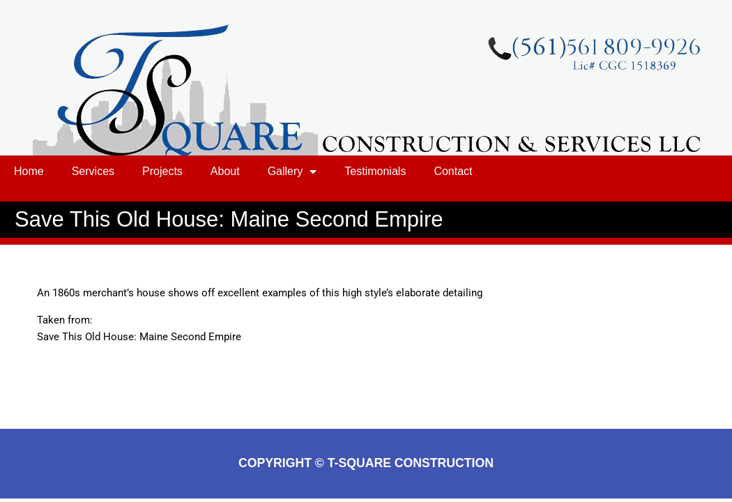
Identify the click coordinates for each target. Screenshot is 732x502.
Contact (453, 171)
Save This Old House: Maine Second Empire (139, 336)
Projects (162, 171)
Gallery (292, 171)
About (225, 171)
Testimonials (375, 171)
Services (93, 171)
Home (29, 171)
